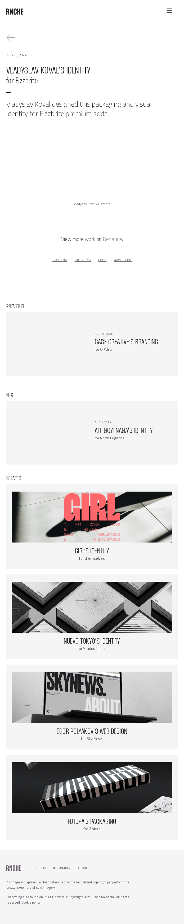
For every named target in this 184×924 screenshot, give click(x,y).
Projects (39, 868)
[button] (169, 10)
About (82, 868)
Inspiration (62, 868)
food (102, 260)
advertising (123, 260)
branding (59, 260)
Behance (112, 239)
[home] (14, 9)
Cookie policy (31, 902)
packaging (82, 260)
